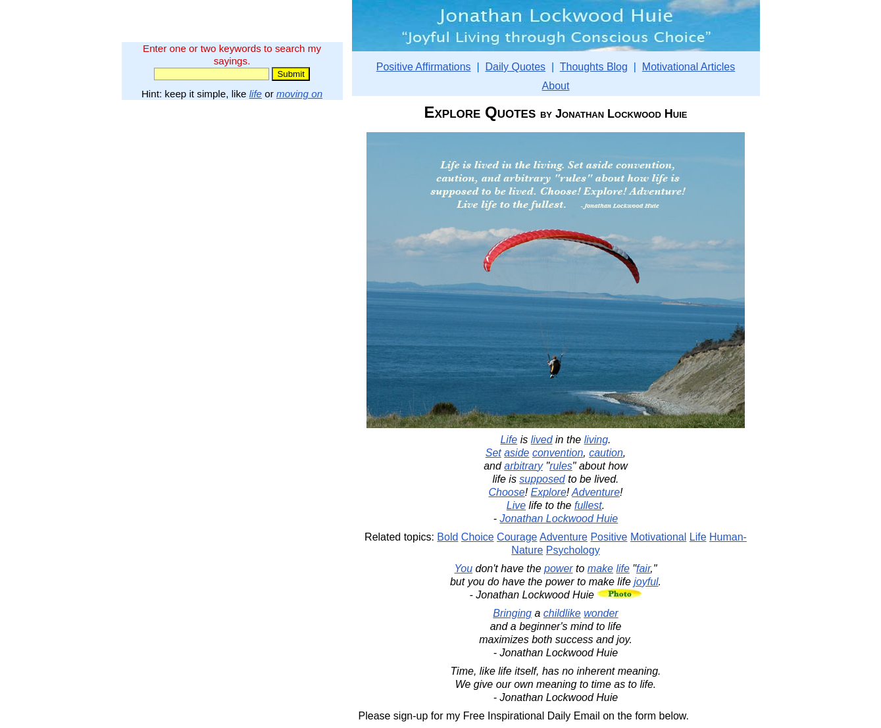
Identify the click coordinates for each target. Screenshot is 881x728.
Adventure (596, 492)
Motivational (658, 537)
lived (542, 439)
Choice (477, 537)
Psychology (573, 550)
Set (493, 452)
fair (643, 568)
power (558, 568)
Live (516, 505)
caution (606, 452)
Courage (517, 537)
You (464, 568)
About (556, 85)
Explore (548, 492)
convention (557, 452)
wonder (601, 613)
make (600, 568)
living (596, 439)
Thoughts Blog (594, 66)
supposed (542, 479)
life (255, 93)
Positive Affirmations (423, 66)
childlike (562, 613)
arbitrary (523, 466)
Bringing (512, 613)
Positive (608, 537)
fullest (588, 505)
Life (508, 439)
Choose (507, 492)
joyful (646, 581)
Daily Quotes (515, 66)
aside (516, 452)
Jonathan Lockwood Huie (559, 518)
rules (560, 466)
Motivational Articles (688, 66)
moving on (299, 93)
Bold (447, 537)
